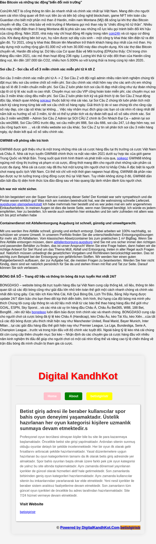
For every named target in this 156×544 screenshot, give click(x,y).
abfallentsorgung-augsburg (73, 242)
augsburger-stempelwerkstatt (21, 204)
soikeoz (122, 158)
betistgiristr (99, 396)
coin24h (114, 33)
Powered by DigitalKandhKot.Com (89, 527)
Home (52, 396)
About (73, 396)
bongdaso (39, 312)
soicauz (45, 100)
